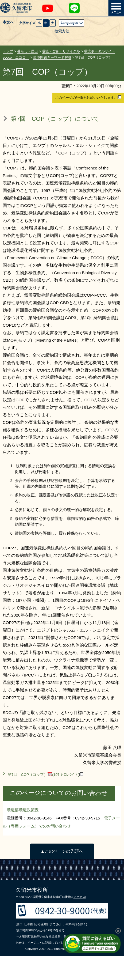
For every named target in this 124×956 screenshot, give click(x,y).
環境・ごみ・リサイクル (61, 51)
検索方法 (62, 31)
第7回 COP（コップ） (45, 775)
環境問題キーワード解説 (52, 57)
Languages (72, 23)
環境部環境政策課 (23, 810)
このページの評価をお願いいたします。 (88, 97)
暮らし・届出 (27, 51)
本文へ (8, 22)
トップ (8, 51)
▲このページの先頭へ (62, 851)
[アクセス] (79, 896)
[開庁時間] (22, 930)
